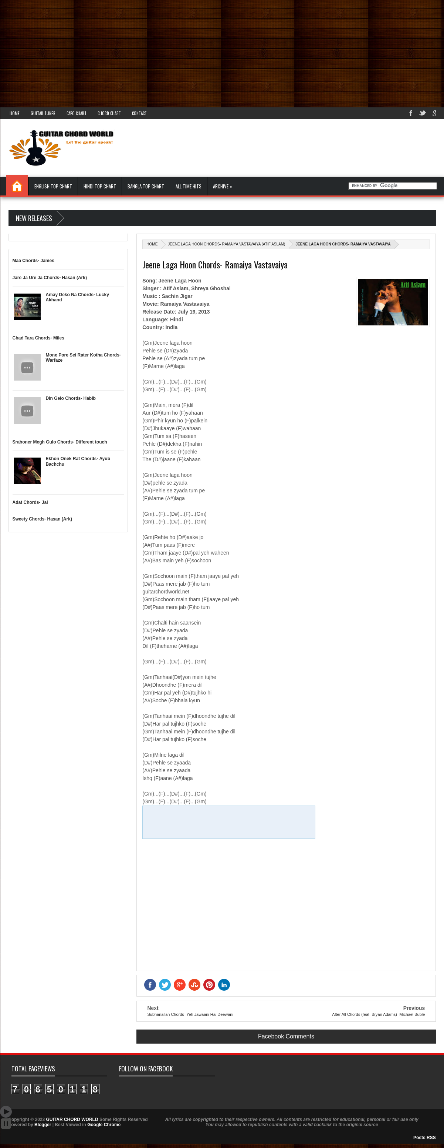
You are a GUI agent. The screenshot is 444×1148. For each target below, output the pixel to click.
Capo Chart (77, 113)
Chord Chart (109, 113)
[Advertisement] (222, 52)
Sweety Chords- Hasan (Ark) (42, 519)
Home (15, 113)
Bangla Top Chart (146, 186)
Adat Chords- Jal (30, 502)
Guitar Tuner (43, 113)
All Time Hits (188, 186)
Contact (139, 113)
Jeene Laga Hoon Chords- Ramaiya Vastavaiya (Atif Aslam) (226, 244)
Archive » (222, 186)
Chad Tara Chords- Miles (38, 338)
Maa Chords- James (33, 260)
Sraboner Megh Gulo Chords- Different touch (60, 442)
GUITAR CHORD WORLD (72, 1119)
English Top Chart (53, 186)
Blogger (42, 1124)
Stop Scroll (6, 1123)
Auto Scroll (6, 1112)
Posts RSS (424, 1137)
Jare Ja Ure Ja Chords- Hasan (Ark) (50, 277)
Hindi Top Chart (100, 186)
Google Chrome (104, 1124)
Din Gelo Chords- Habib (71, 398)
